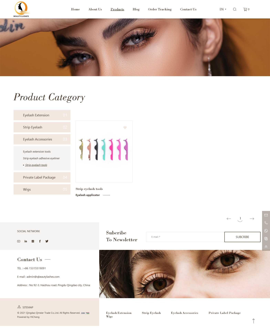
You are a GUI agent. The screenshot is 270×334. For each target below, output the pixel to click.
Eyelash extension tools (37, 151)
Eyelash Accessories (45, 139)
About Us (95, 9)
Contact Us (188, 9)
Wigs (45, 189)
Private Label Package (45, 177)
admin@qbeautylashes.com (43, 276)
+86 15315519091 (34, 268)
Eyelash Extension (45, 115)
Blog (136, 9)
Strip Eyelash (45, 127)
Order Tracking (160, 9)
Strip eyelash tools (36, 165)
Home (75, 9)
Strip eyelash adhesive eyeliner (41, 158)
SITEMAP (28, 307)
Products (117, 9)
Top (253, 321)
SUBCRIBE (242, 237)
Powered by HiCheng (28, 317)
